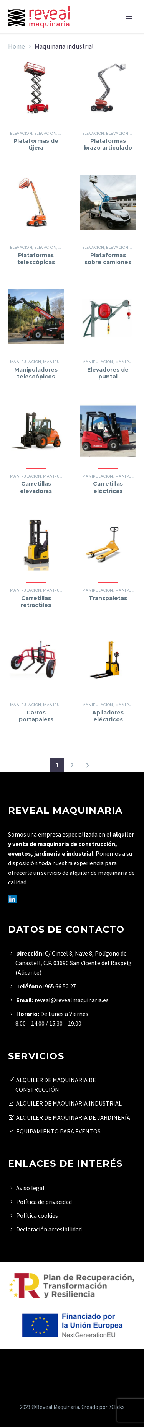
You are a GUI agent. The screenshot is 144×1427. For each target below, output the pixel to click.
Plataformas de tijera (35, 144)
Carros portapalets (36, 716)
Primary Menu (129, 17)
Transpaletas (108, 598)
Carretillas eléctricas (108, 487)
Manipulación (25, 362)
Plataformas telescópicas (36, 259)
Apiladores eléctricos (108, 716)
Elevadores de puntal (108, 373)
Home (16, 46)
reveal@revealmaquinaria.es (72, 1000)
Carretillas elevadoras (36, 487)
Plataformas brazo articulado (108, 144)
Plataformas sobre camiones (107, 259)
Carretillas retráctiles (36, 601)
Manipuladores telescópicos (36, 373)
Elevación (21, 133)
